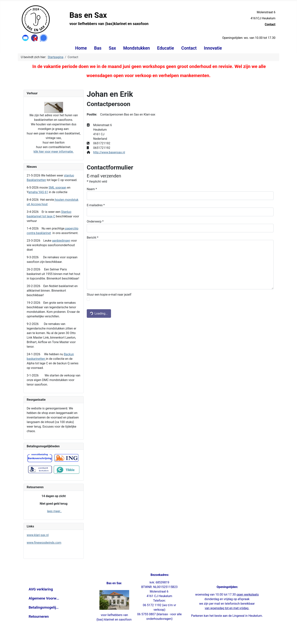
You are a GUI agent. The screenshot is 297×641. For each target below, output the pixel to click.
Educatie (165, 48)
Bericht (92, 237)
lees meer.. (54, 511)
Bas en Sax (88, 15)
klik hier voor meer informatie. (54, 151)
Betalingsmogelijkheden (44, 607)
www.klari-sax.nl (38, 535)
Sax (112, 48)
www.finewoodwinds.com (44, 542)
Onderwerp (95, 221)
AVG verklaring (41, 589)
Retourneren (39, 616)
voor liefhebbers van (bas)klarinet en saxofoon (108, 23)
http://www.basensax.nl (109, 152)
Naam (92, 189)
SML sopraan (57, 187)
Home (81, 48)
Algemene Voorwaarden (44, 598)
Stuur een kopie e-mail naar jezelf (109, 294)
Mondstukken (136, 48)
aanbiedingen (61, 240)
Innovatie (213, 48)
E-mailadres (96, 205)
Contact (270, 24)
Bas (98, 48)
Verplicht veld (97, 181)
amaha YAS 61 (38, 192)
